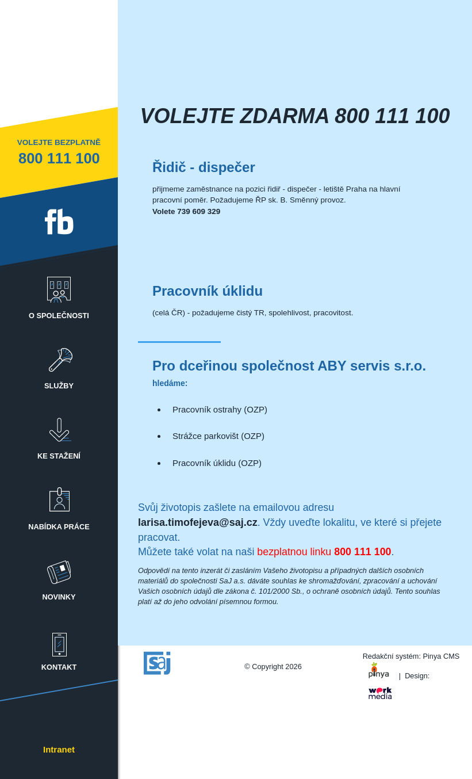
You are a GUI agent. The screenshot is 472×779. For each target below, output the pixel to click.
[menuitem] (59, 288)
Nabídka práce (59, 505)
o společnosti (59, 294)
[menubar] (59, 473)
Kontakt (59, 645)
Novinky (59, 575)
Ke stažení (59, 434)
